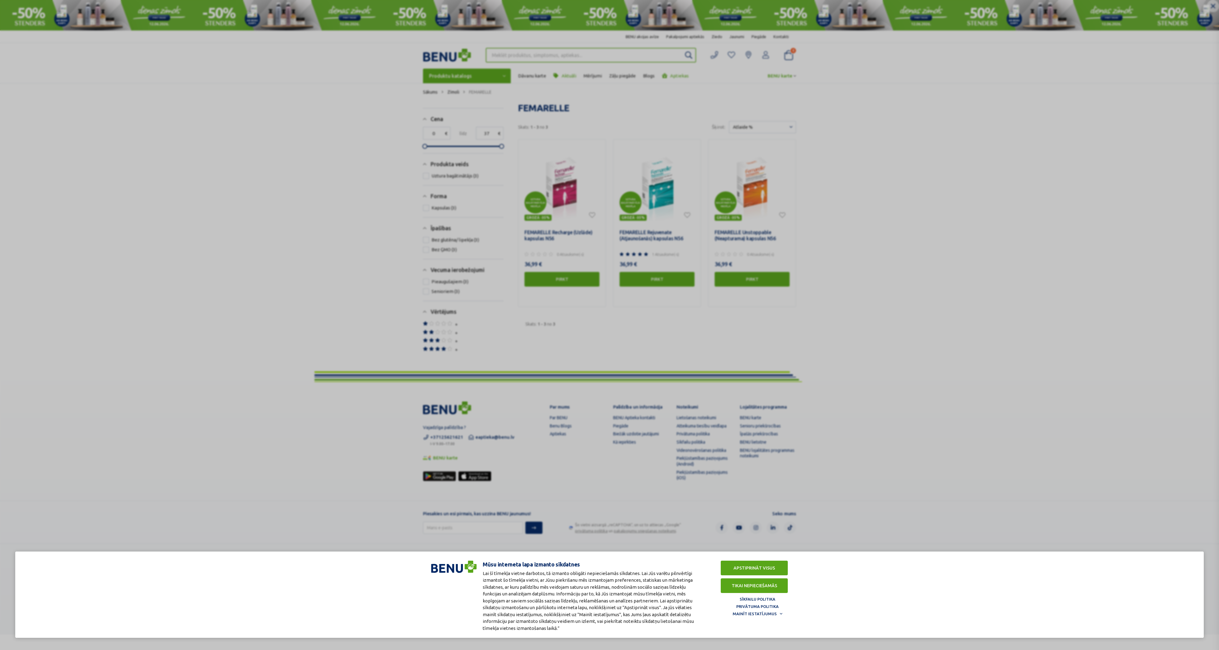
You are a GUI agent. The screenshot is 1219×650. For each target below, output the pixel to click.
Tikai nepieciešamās (754, 585)
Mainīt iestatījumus (755, 614)
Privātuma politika (757, 606)
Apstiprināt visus (754, 568)
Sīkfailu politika (757, 599)
